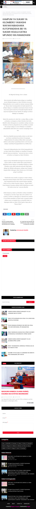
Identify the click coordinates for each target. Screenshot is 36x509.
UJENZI (3, 448)
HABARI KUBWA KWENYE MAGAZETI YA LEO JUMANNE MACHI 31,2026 (19, 312)
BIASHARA (8, 12)
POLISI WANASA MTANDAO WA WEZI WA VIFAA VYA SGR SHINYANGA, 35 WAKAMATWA (20, 326)
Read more (30, 402)
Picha (24, 445)
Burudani (14, 443)
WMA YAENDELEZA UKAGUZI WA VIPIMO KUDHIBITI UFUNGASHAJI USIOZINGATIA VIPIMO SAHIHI (21, 333)
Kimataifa (30, 443)
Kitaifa (3, 445)
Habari (19, 443)
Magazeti (9, 445)
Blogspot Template (15, 506)
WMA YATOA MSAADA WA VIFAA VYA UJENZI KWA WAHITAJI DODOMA (21, 319)
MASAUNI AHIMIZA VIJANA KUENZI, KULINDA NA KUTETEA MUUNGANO (15, 392)
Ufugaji (13, 448)
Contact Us (19, 503)
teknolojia (23, 448)
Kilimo (24, 443)
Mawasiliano (27, 503)
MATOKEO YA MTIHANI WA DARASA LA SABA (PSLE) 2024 (19, 457)
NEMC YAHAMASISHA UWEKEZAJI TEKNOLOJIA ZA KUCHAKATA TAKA (21, 346)
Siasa (29, 445)
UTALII (8, 448)
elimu (18, 448)
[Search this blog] (13, 302)
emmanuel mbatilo (8, 38)
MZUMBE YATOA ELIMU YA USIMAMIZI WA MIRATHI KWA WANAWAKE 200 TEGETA (21, 353)
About (13, 503)
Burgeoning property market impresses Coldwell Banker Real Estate (19, 464)
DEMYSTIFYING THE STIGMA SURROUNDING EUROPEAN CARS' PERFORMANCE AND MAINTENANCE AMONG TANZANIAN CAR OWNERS (21, 472)
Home (4, 12)
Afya (3, 443)
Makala (14, 445)
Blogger (28, 506)
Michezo (19, 445)
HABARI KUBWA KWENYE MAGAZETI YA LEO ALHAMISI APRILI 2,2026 (19, 339)
